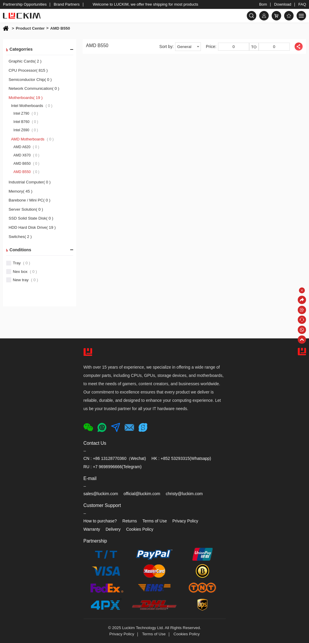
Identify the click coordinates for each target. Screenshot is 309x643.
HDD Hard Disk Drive (32, 227)
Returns (129, 521)
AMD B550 (60, 28)
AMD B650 (26, 163)
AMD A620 (26, 147)
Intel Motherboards (31, 105)
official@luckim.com (142, 493)
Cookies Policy (139, 529)
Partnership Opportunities (25, 4)
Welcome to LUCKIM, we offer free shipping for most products (145, 4)
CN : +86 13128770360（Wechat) (115, 458)
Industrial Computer (30, 182)
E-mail (90, 478)
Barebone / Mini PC (29, 200)
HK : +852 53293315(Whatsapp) (181, 458)
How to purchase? (100, 521)
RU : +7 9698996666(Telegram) (113, 466)
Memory (20, 191)
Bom (263, 4)
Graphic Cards (25, 61)
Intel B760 (25, 122)
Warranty (92, 529)
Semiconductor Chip (30, 79)
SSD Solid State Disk (31, 218)
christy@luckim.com (184, 493)
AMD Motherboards (32, 139)
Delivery (113, 529)
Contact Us (95, 443)
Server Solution (26, 209)
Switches (20, 236)
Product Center (32, 28)
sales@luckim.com (101, 493)
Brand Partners (66, 4)
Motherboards (26, 97)
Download (282, 4)
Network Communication (34, 88)
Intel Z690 (25, 130)
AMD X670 (26, 155)
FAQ (302, 4)
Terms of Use (155, 521)
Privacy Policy (185, 521)
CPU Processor (28, 70)
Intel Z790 (25, 113)
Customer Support (102, 505)
